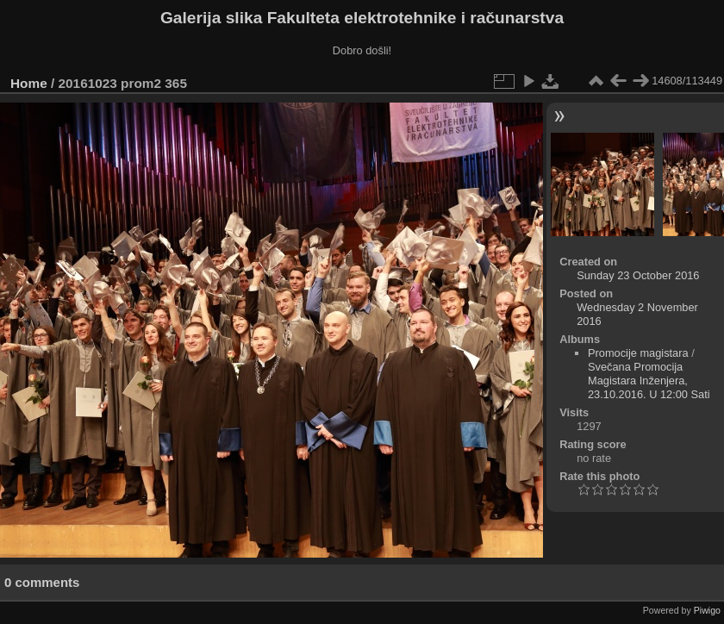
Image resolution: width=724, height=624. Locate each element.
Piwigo (707, 610)
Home (28, 83)
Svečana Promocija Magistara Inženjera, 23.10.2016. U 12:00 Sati (649, 380)
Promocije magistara (638, 352)
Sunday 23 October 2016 (638, 275)
